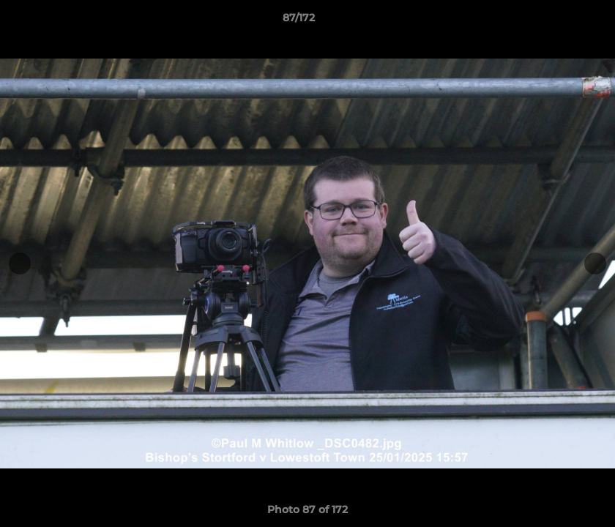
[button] (553, 21)
